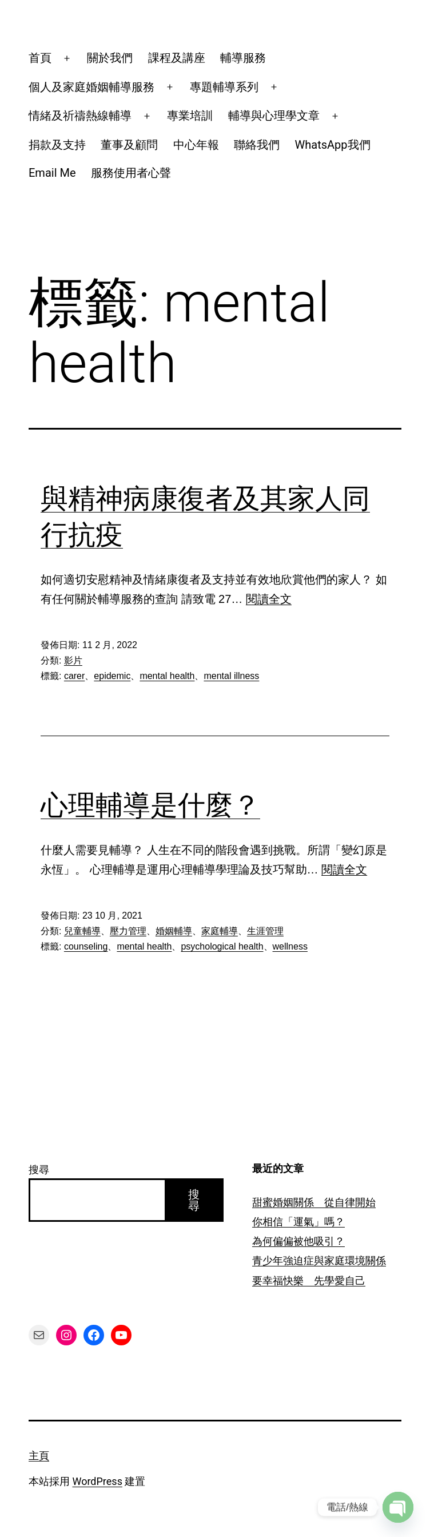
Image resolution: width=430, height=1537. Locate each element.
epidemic (112, 676)
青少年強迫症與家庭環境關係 (319, 1260)
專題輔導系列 (224, 87)
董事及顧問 (129, 145)
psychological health (222, 946)
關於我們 (110, 58)
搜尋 (39, 1169)
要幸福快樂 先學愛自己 (308, 1280)
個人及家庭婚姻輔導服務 (91, 87)
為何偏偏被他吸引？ (298, 1241)
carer (74, 676)
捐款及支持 (57, 145)
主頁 (39, 1455)
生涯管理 (265, 931)
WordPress (97, 1481)
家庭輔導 (219, 931)
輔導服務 (243, 58)
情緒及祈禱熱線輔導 (80, 115)
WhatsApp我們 (333, 145)
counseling (86, 946)
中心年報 (196, 145)
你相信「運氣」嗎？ (298, 1222)
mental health (167, 676)
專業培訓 (190, 115)
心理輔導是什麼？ (150, 805)
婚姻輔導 (174, 931)
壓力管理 (128, 931)
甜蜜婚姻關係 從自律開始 (314, 1202)
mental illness (231, 676)
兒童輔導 (82, 931)
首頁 (40, 58)
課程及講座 (176, 58)
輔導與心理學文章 (274, 115)
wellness (290, 946)
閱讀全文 (269, 599)
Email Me (52, 173)
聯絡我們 (257, 145)
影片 (73, 660)
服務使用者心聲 (131, 173)
